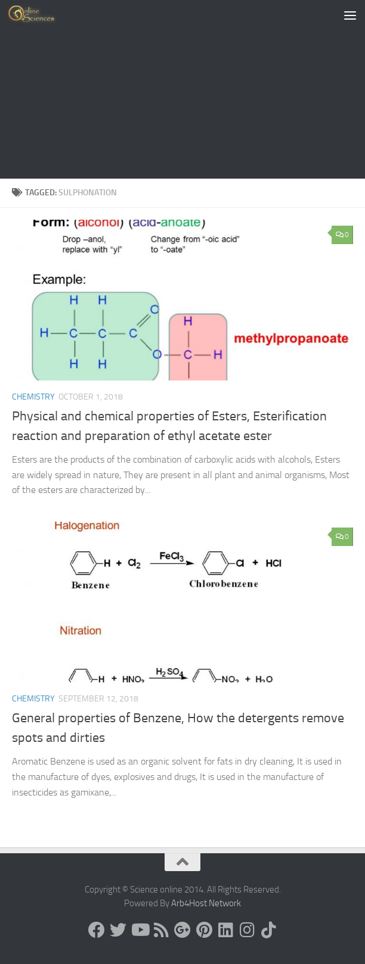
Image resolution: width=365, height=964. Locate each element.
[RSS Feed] (161, 930)
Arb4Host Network (206, 903)
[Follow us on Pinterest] (204, 930)
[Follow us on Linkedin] (225, 930)
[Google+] (182, 930)
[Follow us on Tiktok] (268, 930)
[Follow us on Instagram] (247, 930)
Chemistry (33, 397)
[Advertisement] (182, 89)
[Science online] (96, 930)
